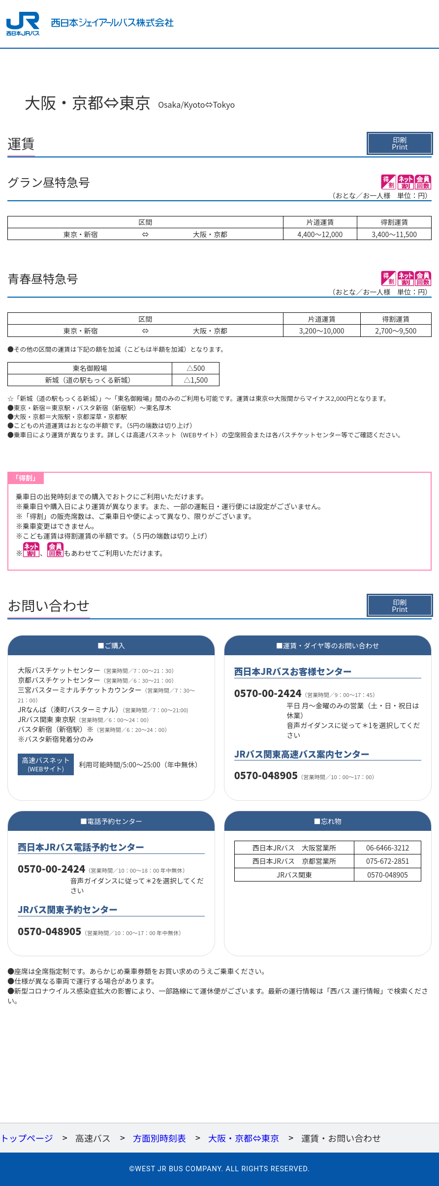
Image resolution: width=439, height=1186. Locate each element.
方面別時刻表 (159, 1137)
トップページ (26, 1137)
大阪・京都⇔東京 (243, 1137)
